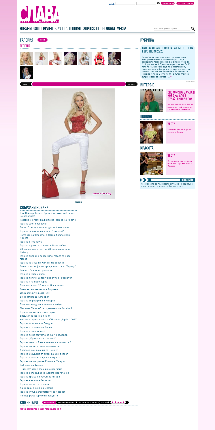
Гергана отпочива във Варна (36, 327)
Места (121, 29)
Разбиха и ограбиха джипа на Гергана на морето (48, 219)
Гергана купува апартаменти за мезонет (42, 391)
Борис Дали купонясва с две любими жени (44, 227)
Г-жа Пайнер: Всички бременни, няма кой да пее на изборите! (47, 214)
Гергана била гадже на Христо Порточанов (44, 372)
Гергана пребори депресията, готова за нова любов (45, 257)
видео (48, 29)
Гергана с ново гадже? (32, 331)
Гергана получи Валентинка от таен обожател (46, 277)
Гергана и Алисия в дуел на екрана (40, 357)
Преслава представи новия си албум (41, 304)
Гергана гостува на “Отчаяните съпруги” (42, 262)
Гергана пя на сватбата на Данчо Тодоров (43, 334)
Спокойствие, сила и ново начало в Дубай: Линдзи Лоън (181, 95)
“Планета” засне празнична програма (41, 369)
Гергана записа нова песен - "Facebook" (42, 231)
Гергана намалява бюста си (35, 380)
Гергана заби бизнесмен (33, 223)
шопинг (75, 29)
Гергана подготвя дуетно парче (37, 312)
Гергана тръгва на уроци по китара (40, 376)
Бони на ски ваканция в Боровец (39, 289)
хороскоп (91, 29)
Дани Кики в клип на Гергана (36, 388)
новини (25, 29)
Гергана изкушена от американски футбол (44, 353)
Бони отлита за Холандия (34, 296)
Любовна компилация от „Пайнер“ (39, 350)
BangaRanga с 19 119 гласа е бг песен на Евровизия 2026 (167, 49)
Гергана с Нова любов (32, 274)
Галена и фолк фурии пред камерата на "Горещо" (48, 266)
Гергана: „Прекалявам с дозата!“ (38, 338)
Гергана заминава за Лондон (36, 323)
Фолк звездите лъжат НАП (35, 293)
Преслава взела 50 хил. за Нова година (42, 285)
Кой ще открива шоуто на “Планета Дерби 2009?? (48, 319)
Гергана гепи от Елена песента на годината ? (45, 342)
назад (25, 84)
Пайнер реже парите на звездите (39, 395)
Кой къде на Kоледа (31, 365)
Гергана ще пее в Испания (34, 384)
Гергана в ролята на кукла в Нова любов (43, 245)
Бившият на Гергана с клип (35, 315)
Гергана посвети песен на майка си (40, 346)
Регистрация (168, 3)
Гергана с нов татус (31, 241)
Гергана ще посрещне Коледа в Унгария (42, 361)
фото (37, 29)
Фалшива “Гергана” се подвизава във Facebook (46, 308)
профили (107, 29)
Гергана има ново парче (33, 281)
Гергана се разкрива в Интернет (38, 300)
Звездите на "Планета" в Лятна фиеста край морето (45, 236)
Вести (171, 124)
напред (131, 84)
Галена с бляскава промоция (36, 270)
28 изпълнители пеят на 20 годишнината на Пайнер (45, 250)
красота (60, 29)
